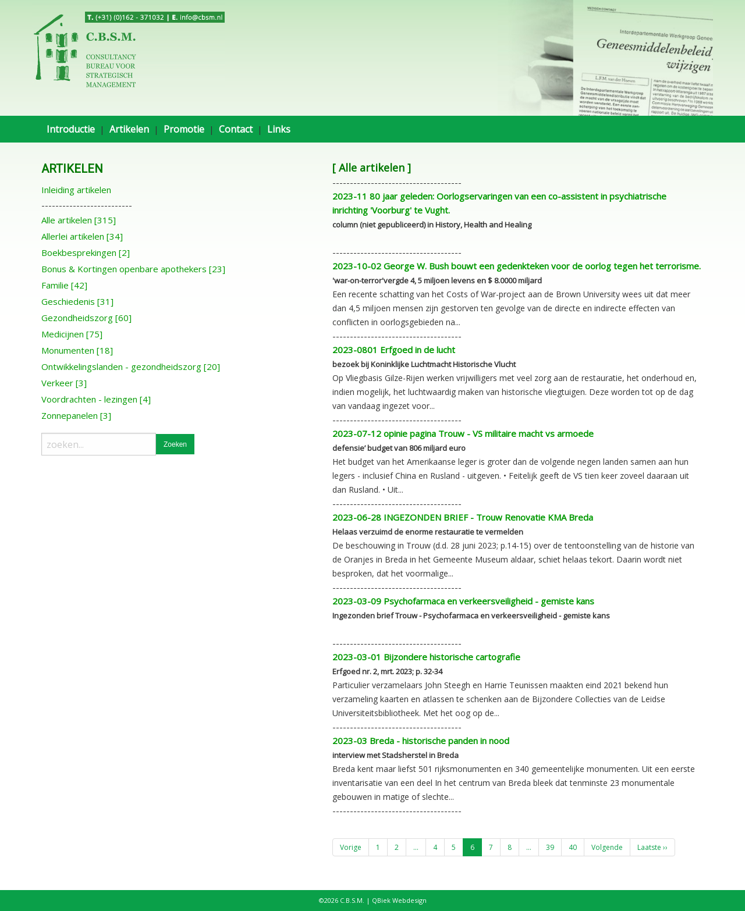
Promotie (184, 129)
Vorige (350, 847)
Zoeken (175, 444)
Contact (236, 129)
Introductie (71, 129)
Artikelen (129, 129)
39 (550, 847)
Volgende (607, 847)
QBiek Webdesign (399, 900)
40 (573, 847)
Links (278, 129)
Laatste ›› (652, 847)
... (415, 847)
